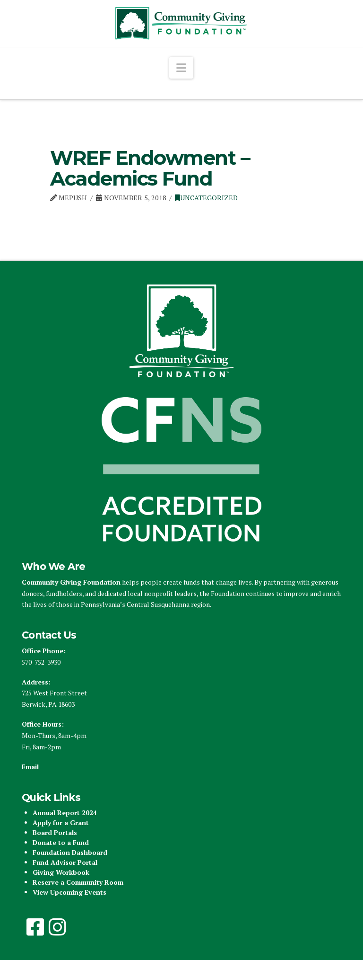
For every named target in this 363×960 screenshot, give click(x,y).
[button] (181, 68)
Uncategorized (206, 197)
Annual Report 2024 (65, 812)
